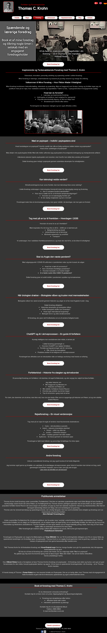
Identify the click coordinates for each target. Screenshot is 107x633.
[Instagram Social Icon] (45, 631)
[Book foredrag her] (53, 64)
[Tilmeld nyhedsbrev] (53, 625)
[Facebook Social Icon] (42, 631)
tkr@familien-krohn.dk (53, 628)
